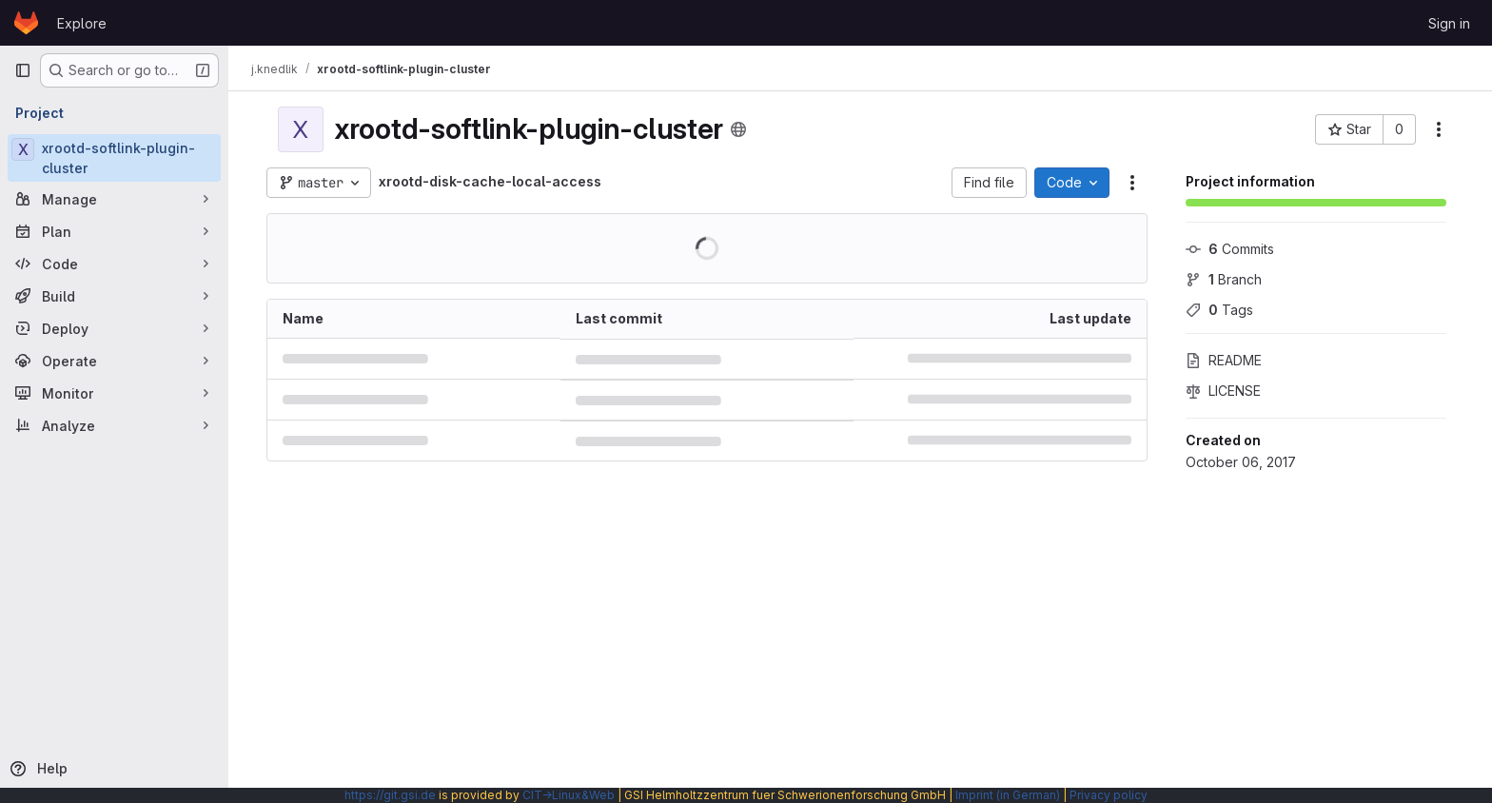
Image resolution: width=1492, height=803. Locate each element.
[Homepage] (26, 23)
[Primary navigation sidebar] (23, 70)
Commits (1230, 249)
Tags (1219, 310)
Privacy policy (1109, 795)
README (1224, 360)
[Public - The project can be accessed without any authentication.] (738, 129)
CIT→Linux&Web (568, 795)
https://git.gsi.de (390, 795)
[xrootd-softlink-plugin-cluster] (114, 158)
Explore (82, 23)
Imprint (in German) (1007, 795)
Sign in (1449, 23)
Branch (1224, 279)
